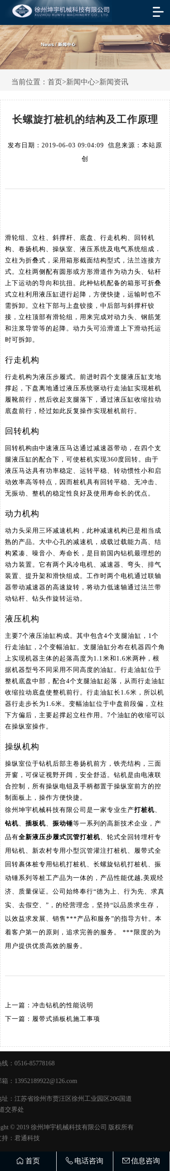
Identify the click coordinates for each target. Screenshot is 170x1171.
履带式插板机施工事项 (66, 1019)
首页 (55, 82)
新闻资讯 (113, 82)
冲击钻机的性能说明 (62, 1005)
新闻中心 (80, 82)
